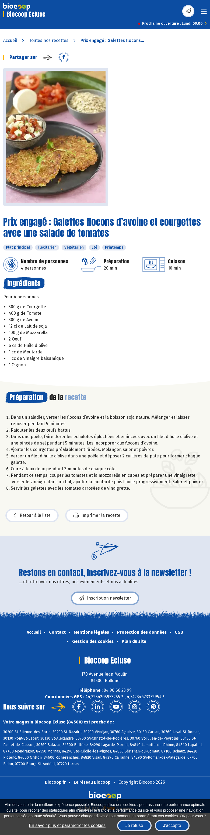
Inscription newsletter (105, 598)
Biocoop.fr (55, 782)
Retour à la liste (32, 515)
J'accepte (172, 825)
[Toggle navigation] (204, 13)
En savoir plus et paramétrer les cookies (67, 825)
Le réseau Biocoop (92, 782)
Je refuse (134, 825)
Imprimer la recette (96, 515)
